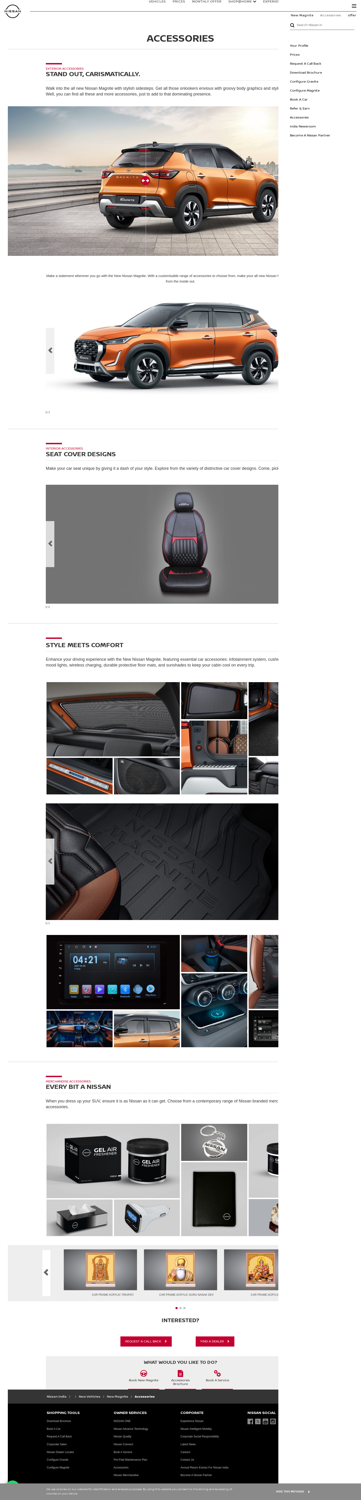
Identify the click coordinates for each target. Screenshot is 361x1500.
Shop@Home (235, 6)
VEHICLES (152, 6)
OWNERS (312, 6)
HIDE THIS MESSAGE (290, 1491)
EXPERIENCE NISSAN (276, 6)
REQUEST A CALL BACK (143, 1341)
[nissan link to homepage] (13, 11)
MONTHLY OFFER (202, 6)
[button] (354, 6)
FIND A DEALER (212, 1341)
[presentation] (176, 1308)
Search (338, 6)
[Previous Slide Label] (50, 544)
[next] (310, 351)
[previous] (50, 351)
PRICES (174, 6)
